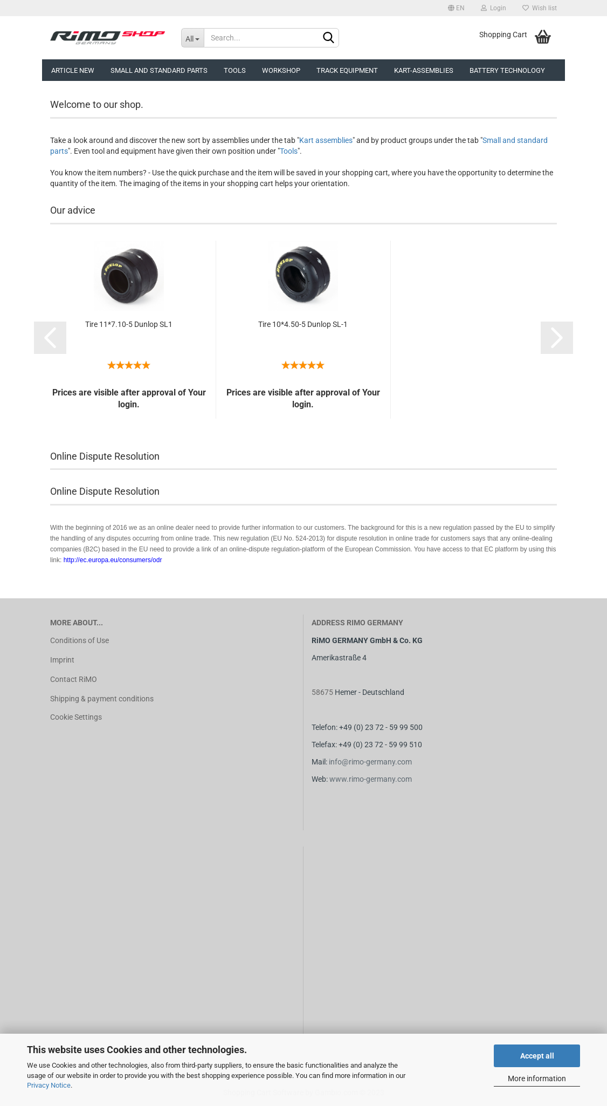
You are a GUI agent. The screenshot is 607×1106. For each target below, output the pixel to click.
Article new (72, 70)
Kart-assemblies (423, 70)
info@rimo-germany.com (370, 761)
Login (493, 8)
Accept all (537, 1056)
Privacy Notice (49, 1085)
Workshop (281, 70)
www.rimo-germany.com (370, 779)
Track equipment (347, 70)
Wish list (539, 8)
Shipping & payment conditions (102, 698)
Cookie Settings (76, 717)
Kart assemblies (326, 140)
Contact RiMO (73, 679)
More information (537, 1078)
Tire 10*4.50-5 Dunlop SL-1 (303, 324)
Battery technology (507, 70)
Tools (235, 70)
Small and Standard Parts (159, 70)
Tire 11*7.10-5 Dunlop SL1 (129, 324)
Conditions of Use (79, 640)
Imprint (62, 660)
